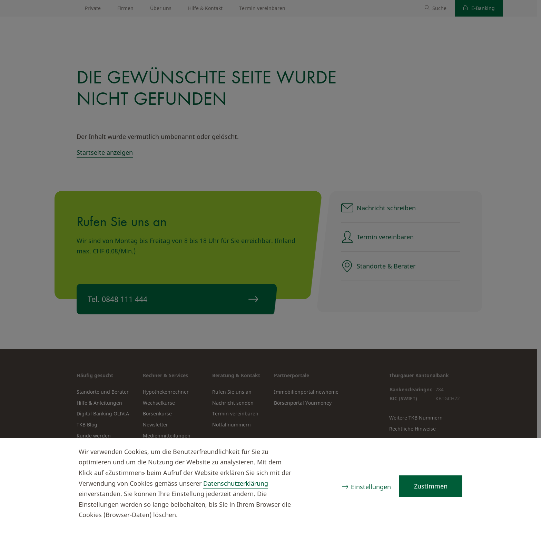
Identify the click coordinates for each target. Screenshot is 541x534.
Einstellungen (371, 487)
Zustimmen (430, 486)
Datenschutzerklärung (235, 483)
